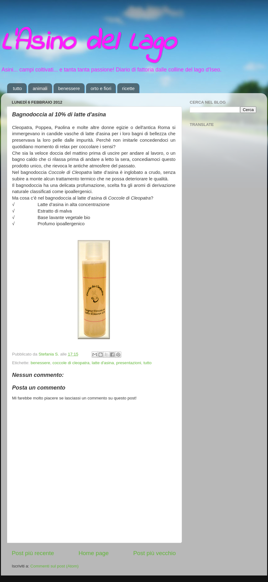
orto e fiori (101, 88)
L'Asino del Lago (88, 42)
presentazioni (128, 362)
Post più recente (33, 553)
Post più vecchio (154, 553)
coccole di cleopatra (71, 362)
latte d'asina (103, 362)
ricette (128, 88)
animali (40, 88)
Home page (94, 553)
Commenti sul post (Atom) (54, 566)
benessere (69, 88)
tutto (17, 88)
